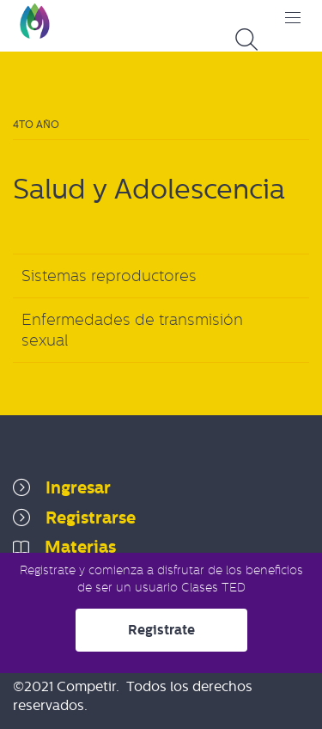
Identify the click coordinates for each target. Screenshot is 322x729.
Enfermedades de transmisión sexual (132, 330)
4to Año (36, 125)
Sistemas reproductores (109, 276)
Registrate (161, 630)
